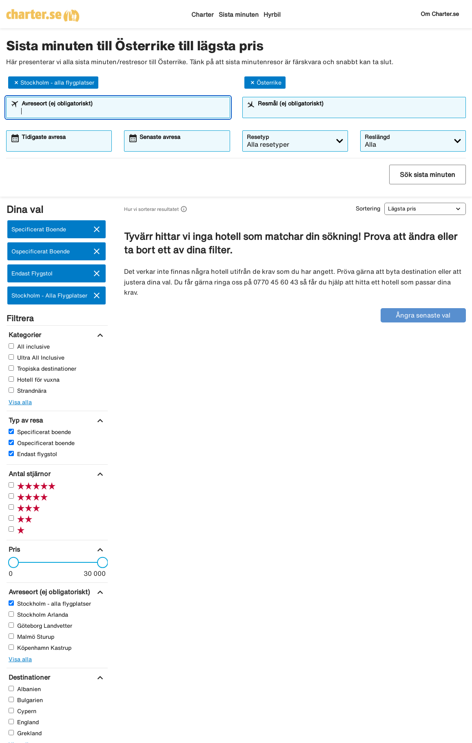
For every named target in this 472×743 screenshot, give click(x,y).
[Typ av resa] (25, 420)
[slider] (11, 562)
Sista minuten (239, 14)
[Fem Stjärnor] (11, 485)
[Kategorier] (24, 334)
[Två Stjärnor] (11, 518)
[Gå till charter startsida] (43, 12)
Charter (202, 14)
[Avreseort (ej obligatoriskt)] (48, 592)
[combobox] (123, 111)
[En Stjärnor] (11, 529)
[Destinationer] (28, 677)
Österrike (264, 82)
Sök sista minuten (427, 174)
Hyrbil (272, 14)
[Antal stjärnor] (29, 473)
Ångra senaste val (423, 315)
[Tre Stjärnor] (11, 507)
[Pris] (13, 549)
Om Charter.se (440, 14)
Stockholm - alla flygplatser (53, 82)
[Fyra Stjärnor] (11, 496)
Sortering (368, 208)
